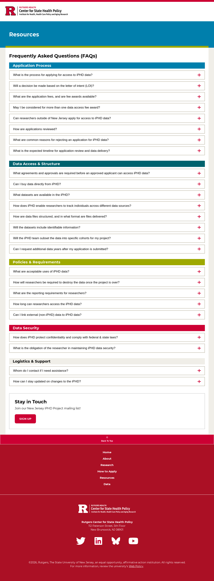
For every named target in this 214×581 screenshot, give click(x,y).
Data (107, 484)
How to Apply (107, 471)
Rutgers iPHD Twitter (81, 541)
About (107, 458)
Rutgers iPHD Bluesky (116, 541)
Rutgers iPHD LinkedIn (98, 541)
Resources (107, 477)
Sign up (25, 418)
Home (107, 452)
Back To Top (107, 441)
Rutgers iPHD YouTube (133, 541)
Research (107, 465)
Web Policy (136, 566)
